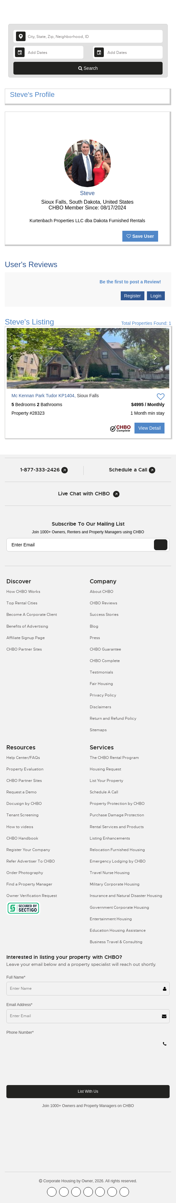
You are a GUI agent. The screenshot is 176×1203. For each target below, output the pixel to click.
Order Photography (24, 872)
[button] (16, 358)
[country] (87, 36)
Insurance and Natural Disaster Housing (126, 895)
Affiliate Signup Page (25, 637)
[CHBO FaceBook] (52, 1192)
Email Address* (19, 1004)
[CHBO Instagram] (88, 1192)
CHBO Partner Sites (24, 649)
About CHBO (101, 591)
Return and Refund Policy (113, 718)
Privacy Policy (103, 695)
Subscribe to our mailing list (88, 524)
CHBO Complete (105, 660)
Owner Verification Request (31, 895)
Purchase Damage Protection (117, 815)
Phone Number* (20, 1032)
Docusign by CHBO (24, 803)
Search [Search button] (88, 68)
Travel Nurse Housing (110, 872)
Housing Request (105, 769)
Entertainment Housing (111, 919)
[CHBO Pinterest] (112, 1192)
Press (95, 637)
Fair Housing (101, 683)
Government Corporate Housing (119, 907)
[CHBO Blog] (76, 1192)
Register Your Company (28, 849)
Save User (140, 236)
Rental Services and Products (117, 826)
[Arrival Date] (48, 52)
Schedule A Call (104, 792)
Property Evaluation (24, 769)
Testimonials (101, 672)
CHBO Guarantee (105, 649)
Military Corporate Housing (115, 884)
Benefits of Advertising (27, 626)
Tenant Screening (22, 815)
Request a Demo (21, 792)
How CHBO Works (23, 591)
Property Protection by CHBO (117, 803)
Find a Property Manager (29, 884)
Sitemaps (98, 730)
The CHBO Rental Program (114, 757)
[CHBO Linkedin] (100, 1192)
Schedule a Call (132, 469)
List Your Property (106, 780)
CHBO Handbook (22, 838)
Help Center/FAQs (23, 757)
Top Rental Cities (21, 603)
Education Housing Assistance (118, 930)
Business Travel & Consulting (116, 941)
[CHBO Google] (124, 1192)
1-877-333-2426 (44, 469)
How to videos (19, 826)
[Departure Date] (128, 52)
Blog (94, 626)
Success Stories (104, 614)
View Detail (149, 428)
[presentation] (54, 1067)
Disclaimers (100, 707)
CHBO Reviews (103, 603)
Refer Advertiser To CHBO (30, 861)
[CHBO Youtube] (64, 1192)
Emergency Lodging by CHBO (118, 861)
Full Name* (15, 977)
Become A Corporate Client (31, 614)
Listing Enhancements (110, 838)
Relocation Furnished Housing (117, 849)
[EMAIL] (160, 544)
